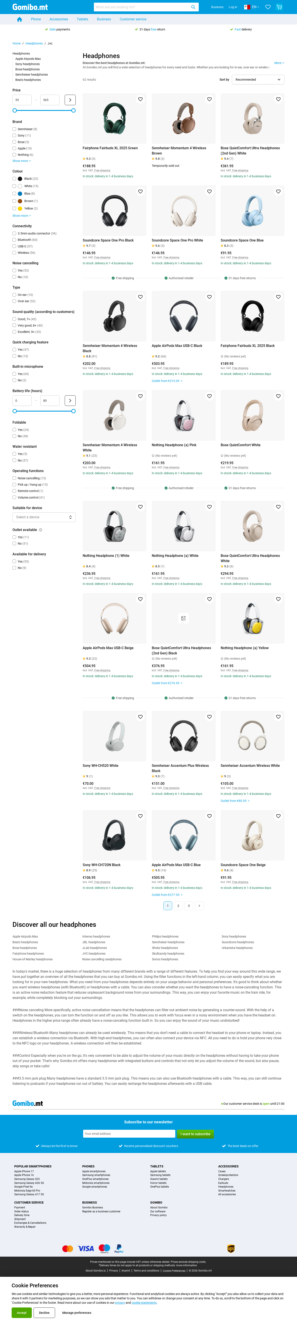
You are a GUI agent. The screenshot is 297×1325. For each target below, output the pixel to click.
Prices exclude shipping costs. (188, 1261)
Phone (36, 19)
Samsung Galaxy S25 (27, 1179)
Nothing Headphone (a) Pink (174, 445)
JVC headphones (94, 953)
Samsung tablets (160, 1175)
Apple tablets (158, 1171)
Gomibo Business (92, 1207)
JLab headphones (94, 948)
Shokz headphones (165, 948)
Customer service (133, 19)
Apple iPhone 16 (24, 1175)
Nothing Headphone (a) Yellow (245, 648)
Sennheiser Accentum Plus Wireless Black (180, 768)
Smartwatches (226, 1190)
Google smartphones (94, 1186)
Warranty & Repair (25, 1227)
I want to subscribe (195, 1134)
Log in (233, 7)
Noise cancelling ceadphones (102, 959)
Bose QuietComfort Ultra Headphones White (250, 558)
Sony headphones (27, 64)
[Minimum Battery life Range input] (22, 400)
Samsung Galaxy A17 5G (29, 1194)
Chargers (223, 1179)
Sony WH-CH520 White (100, 766)
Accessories (59, 19)
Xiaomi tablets (159, 1179)
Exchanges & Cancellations (30, 1223)
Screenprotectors (228, 1175)
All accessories (227, 1194)
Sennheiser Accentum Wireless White (250, 766)
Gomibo (156, 1202)
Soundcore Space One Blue (242, 240)
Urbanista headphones (237, 948)
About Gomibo (159, 1207)
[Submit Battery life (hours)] (70, 400)
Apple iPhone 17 (24, 1171)
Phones (88, 1166)
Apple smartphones (94, 1171)
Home (17, 43)
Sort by (224, 79)
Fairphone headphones (28, 953)
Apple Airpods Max (28, 58)
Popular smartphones (33, 1166)
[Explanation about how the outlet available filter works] (40, 530)
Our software (157, 1211)
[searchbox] (142, 7)
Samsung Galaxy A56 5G (29, 1183)
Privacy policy (158, 1215)
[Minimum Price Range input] (22, 100)
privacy (120, 1302)
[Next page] (199, 905)
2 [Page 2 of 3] (178, 906)
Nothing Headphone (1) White (106, 556)
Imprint (126, 1270)
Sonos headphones (165, 959)
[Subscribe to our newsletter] (129, 1134)
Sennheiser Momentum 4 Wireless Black (110, 348)
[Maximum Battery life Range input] (49, 400)
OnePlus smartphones (95, 1179)
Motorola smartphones (95, 1183)
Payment (19, 1207)
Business (217, 7)
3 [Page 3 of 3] (189, 906)
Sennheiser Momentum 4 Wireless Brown (179, 150)
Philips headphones (165, 936)
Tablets (82, 19)
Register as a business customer (101, 1211)
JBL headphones (93, 942)
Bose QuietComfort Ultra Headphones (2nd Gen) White (250, 150)
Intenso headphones (96, 936)
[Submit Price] (70, 100)
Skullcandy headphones (168, 953)
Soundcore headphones (238, 942)
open (266, 1103)
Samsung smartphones (96, 1175)
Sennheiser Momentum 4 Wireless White (110, 447)
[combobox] (146, 7)
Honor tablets (158, 1183)
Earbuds (223, 1183)
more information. (187, 1265)
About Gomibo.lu (96, 1270)
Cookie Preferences (174, 1270)
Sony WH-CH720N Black (101, 865)
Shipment (20, 1219)
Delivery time (21, 1215)
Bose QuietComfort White (241, 445)
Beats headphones (28, 80)
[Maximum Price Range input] (49, 100)
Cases (221, 1171)
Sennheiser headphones (31, 74)
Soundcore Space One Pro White (177, 240)
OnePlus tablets (159, 1186)
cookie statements (144, 1302)
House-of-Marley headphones (33, 959)
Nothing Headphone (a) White (175, 556)
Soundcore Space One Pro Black (108, 240)
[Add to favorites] (140, 99)
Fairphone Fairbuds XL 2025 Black (248, 346)
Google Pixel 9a (23, 1186)
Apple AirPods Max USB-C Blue (176, 865)
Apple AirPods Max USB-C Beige (108, 648)
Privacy (113, 1270)
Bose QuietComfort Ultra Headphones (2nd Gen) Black (181, 650)
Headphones (34, 43)
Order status (21, 1211)
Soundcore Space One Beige (243, 865)
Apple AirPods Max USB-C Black (177, 346)
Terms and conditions (146, 1270)
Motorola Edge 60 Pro (27, 1190)
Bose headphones (27, 69)
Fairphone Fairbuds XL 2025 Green (110, 148)
